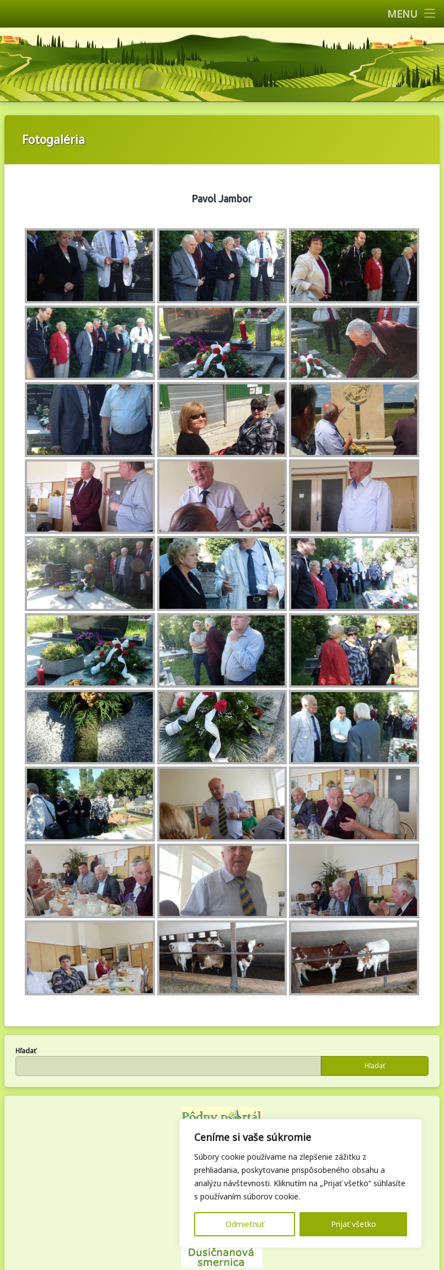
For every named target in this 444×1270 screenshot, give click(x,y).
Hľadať (25, 1050)
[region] (300, 1183)
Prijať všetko (353, 1224)
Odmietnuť (245, 1224)
